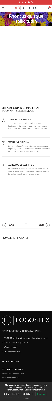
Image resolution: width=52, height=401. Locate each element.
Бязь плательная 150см (11, 377)
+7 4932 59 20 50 (12, 347)
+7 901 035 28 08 (12, 342)
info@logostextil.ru (13, 351)
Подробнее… (26, 398)
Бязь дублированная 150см (13, 373)
